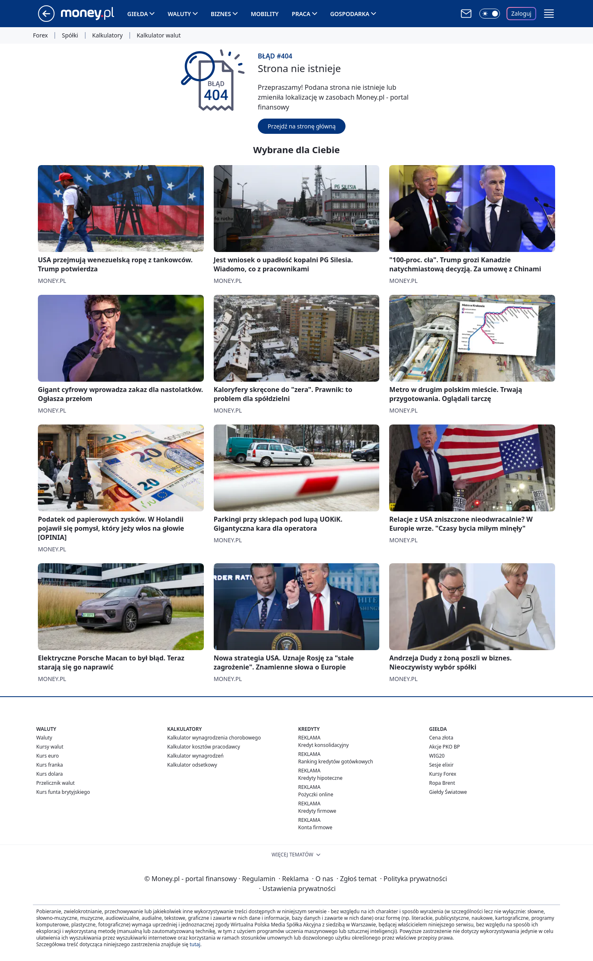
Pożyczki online (315, 794)
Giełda (137, 14)
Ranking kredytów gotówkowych (335, 761)
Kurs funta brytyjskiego (63, 791)
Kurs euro (47, 755)
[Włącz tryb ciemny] (489, 14)
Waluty (179, 14)
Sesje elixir (441, 764)
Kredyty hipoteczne (320, 777)
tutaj (194, 944)
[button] (549, 13)
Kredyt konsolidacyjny (323, 745)
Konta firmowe (315, 827)
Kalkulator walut (159, 35)
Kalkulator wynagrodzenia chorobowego (214, 737)
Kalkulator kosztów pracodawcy (203, 746)
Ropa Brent (442, 782)
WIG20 (437, 755)
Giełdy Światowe (448, 791)
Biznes (221, 14)
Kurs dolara (49, 773)
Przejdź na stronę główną (302, 126)
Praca (301, 14)
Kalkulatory (107, 35)
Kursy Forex (442, 773)
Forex (40, 35)
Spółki (70, 35)
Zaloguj (521, 13)
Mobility (265, 14)
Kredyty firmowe (317, 810)
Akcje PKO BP (444, 746)
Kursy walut (49, 746)
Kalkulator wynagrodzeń (195, 755)
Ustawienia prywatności (297, 888)
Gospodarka (349, 14)
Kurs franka (49, 764)
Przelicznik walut (55, 782)
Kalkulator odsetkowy (192, 764)
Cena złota (441, 737)
